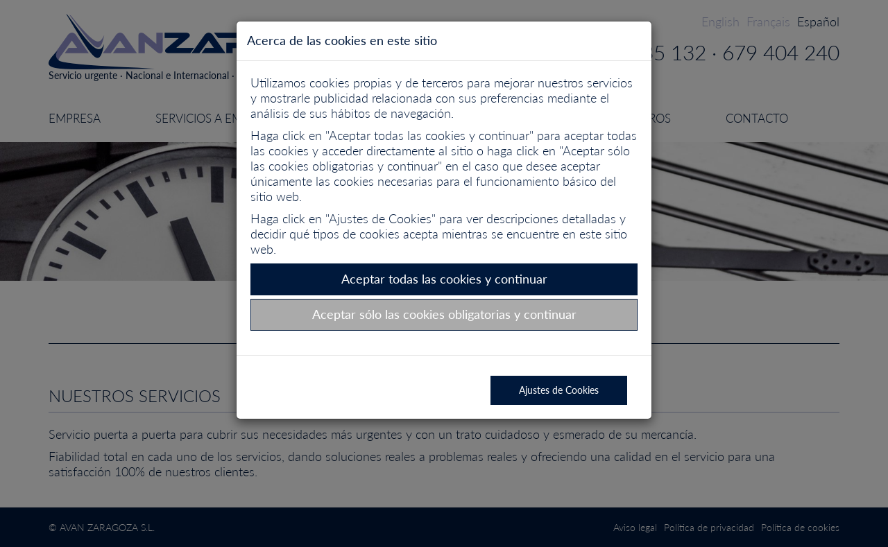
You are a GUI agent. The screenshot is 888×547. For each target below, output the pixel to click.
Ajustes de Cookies (559, 390)
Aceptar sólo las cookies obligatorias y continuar (444, 314)
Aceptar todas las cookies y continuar (444, 278)
